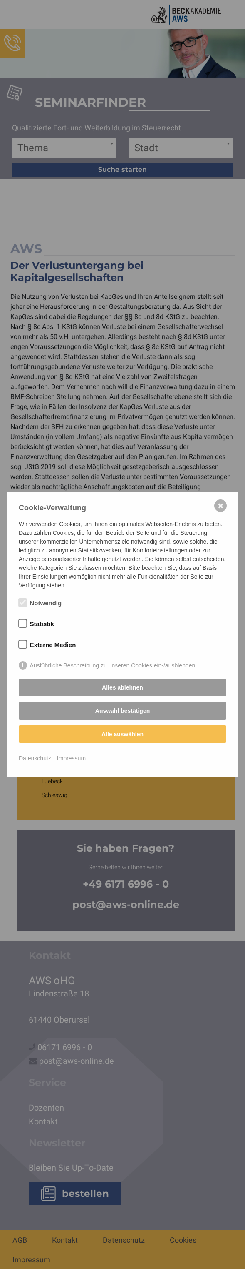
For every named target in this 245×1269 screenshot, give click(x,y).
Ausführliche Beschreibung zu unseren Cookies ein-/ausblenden (113, 665)
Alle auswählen (122, 734)
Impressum (71, 758)
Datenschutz (35, 758)
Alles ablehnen (122, 687)
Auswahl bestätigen (122, 710)
